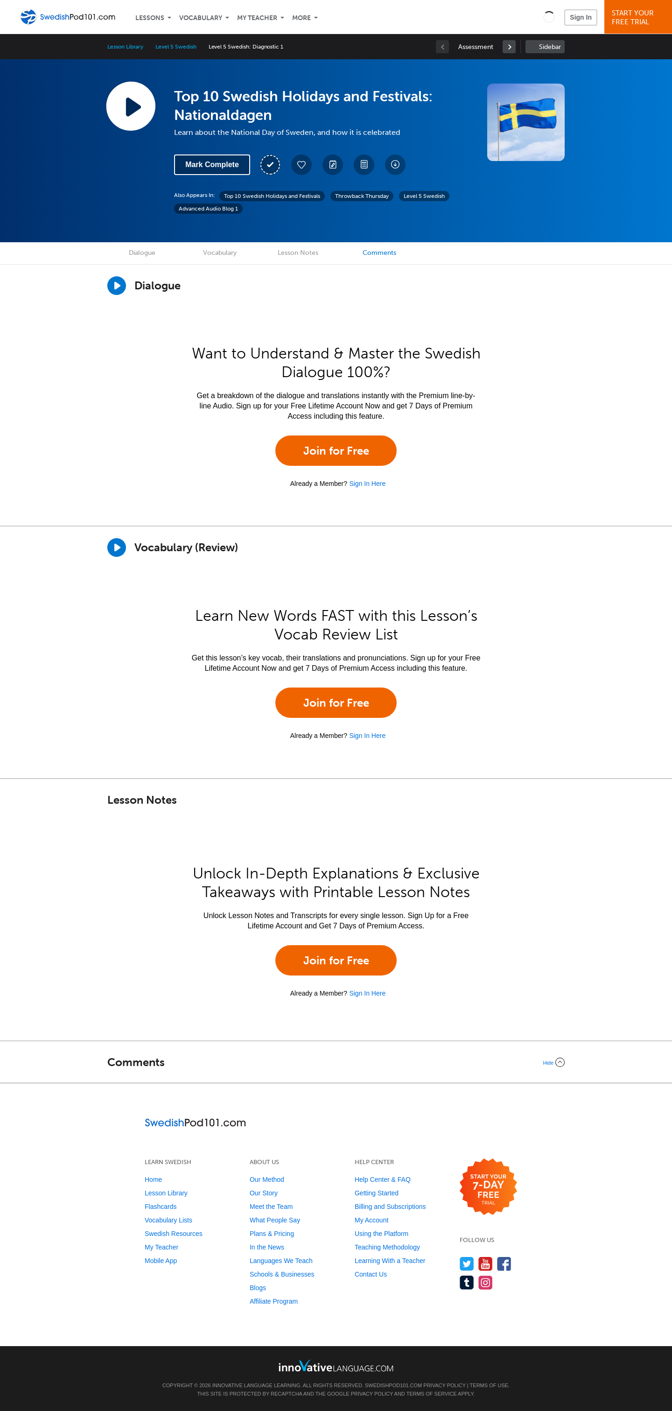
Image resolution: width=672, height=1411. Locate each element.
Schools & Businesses (282, 1274)
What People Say (275, 1220)
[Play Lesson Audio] (130, 106)
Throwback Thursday (362, 196)
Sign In (581, 17)
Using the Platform (381, 1233)
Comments (379, 253)
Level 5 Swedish (175, 46)
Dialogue (142, 253)
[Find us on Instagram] (485, 1282)
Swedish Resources (174, 1233)
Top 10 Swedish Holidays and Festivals (272, 196)
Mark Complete (212, 164)
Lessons (149, 18)
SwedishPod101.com (393, 1385)
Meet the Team (271, 1206)
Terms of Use (489, 1385)
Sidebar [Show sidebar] (550, 47)
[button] (549, 17)
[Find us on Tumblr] (467, 1282)
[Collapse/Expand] (336, 1062)
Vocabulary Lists (168, 1220)
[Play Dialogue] (116, 285)
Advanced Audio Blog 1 (208, 208)
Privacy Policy (444, 1385)
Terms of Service (431, 1394)
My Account (371, 1220)
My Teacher (257, 18)
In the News (267, 1247)
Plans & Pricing (272, 1233)
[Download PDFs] (364, 164)
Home (153, 1179)
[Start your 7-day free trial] (488, 1187)
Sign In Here (367, 483)
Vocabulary (200, 18)
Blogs (258, 1288)
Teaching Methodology (387, 1247)
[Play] (116, 547)
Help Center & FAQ (383, 1179)
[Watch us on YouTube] (485, 1264)
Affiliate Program (274, 1301)
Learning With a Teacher (390, 1260)
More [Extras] (301, 18)
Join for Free (336, 450)
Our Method (267, 1179)
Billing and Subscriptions (390, 1206)
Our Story (264, 1193)
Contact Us (371, 1274)
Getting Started (377, 1193)
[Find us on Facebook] (504, 1264)
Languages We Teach (281, 1260)
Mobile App (161, 1260)
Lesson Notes (298, 253)
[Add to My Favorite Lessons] (301, 164)
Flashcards (160, 1206)
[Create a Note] (332, 164)
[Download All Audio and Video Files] (395, 164)
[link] (509, 46)
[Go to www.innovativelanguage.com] (336, 1365)
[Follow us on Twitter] (467, 1264)
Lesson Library (125, 46)
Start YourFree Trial (639, 17)
